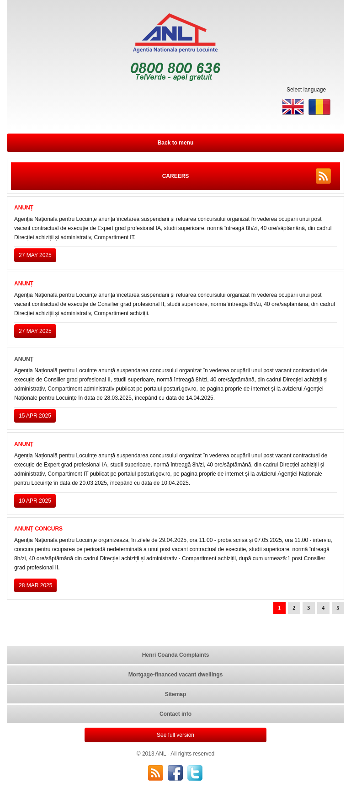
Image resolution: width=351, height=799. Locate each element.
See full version (175, 735)
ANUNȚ (23, 207)
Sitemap (175, 694)
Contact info (175, 714)
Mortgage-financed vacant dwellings (175, 674)
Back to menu (176, 142)
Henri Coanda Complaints (175, 655)
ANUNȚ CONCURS (38, 529)
